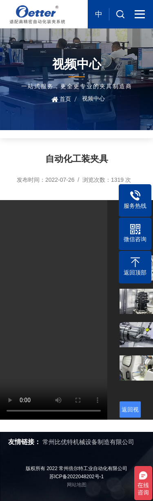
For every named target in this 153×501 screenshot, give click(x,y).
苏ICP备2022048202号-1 (76, 476)
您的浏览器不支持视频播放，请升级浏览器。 (53, 310)
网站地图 (76, 485)
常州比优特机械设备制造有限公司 (88, 441)
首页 (65, 99)
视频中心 (93, 98)
